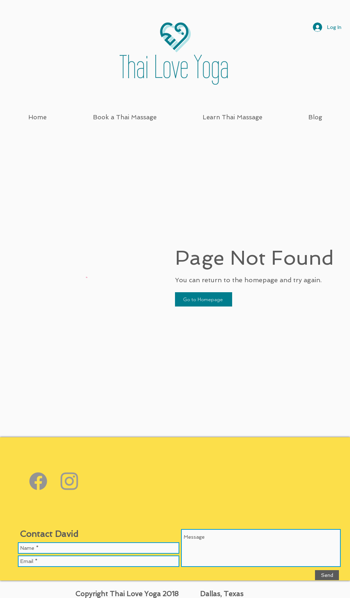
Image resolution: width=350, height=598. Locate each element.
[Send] (327, 575)
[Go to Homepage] (203, 299)
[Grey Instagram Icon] (69, 481)
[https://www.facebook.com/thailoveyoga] (38, 481)
